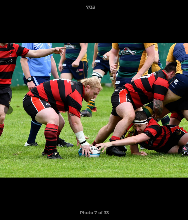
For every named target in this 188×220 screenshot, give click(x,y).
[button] (166, 9)
